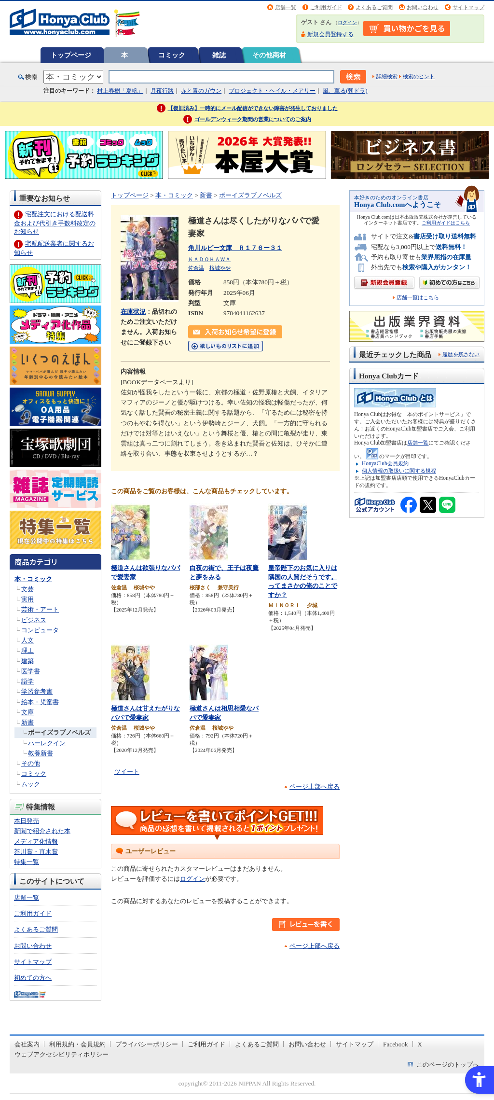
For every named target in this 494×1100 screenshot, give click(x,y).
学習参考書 (37, 691)
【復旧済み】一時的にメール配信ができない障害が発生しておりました (253, 108)
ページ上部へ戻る (314, 786)
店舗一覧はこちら (418, 297)
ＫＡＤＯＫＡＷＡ (209, 259)
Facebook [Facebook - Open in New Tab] (395, 1044)
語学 (27, 681)
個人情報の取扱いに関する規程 (399, 470)
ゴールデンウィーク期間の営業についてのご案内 (252, 119)
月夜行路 (162, 90)
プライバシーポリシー (146, 1044)
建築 (27, 661)
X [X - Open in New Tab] (420, 1044)
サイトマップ (468, 7)
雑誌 (219, 55)
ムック (30, 784)
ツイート (126, 771)
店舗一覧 (285, 7)
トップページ (71, 55)
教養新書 (40, 753)
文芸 (27, 589)
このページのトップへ (447, 1064)
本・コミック (33, 579)
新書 (27, 722)
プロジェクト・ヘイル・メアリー (272, 90)
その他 (30, 763)
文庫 (27, 712)
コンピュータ (40, 630)
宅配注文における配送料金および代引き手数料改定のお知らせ (55, 222)
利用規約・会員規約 (77, 1044)
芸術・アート (40, 609)
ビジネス (33, 620)
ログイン (347, 22)
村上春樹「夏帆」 (120, 90)
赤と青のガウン (201, 90)
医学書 (30, 671)
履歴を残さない (461, 354)
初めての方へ (33, 977)
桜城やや (220, 268)
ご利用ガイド (326, 7)
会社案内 (27, 1044)
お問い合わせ (423, 7)
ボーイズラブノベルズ (59, 732)
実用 (27, 599)
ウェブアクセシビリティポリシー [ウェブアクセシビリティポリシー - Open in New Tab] (61, 1054)
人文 (27, 640)
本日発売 (26, 820)
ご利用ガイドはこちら (446, 222)
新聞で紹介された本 (42, 831)
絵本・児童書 (40, 702)
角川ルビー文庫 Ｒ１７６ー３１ (235, 247)
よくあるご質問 (374, 7)
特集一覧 (26, 861)
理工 (27, 650)
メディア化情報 (36, 841)
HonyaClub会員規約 (385, 463)
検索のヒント (419, 76)
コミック (171, 55)
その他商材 (269, 55)
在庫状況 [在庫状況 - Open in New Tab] (133, 311)
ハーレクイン (47, 743)
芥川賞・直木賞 (36, 851)
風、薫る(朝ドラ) (345, 90)
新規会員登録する (330, 34)
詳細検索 (387, 76)
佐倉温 (196, 268)
